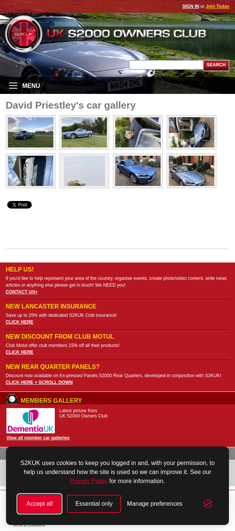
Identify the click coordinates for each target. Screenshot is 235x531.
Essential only (94, 503)
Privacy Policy (89, 481)
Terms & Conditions (28, 525)
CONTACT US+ (22, 292)
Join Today (217, 6)
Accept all (39, 503)
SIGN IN (190, 6)
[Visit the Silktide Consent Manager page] (208, 504)
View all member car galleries (38, 437)
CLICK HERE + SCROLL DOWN (39, 382)
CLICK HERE (19, 322)
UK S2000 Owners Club (117, 34)
